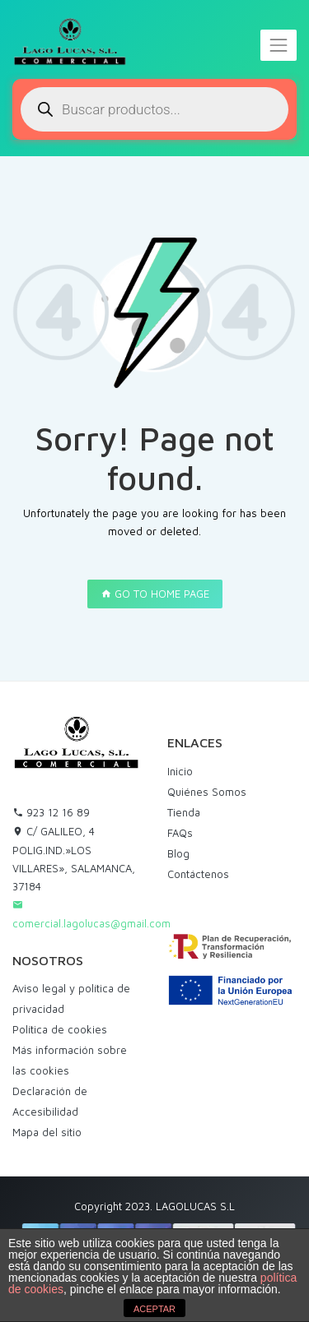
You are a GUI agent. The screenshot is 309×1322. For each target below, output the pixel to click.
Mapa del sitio (47, 1132)
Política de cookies (59, 1029)
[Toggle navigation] (278, 45)
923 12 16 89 (51, 812)
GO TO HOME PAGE (155, 593)
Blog (178, 853)
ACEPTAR (154, 1309)
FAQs (180, 832)
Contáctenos (198, 874)
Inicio (180, 771)
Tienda (183, 812)
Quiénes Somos (206, 791)
